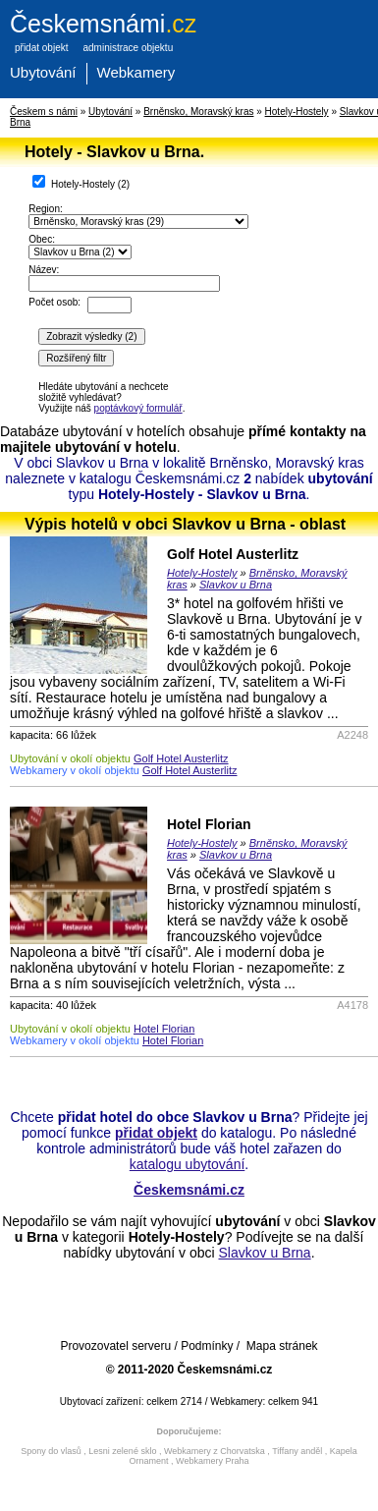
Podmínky (207, 1346)
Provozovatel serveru (115, 1346)
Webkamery (136, 72)
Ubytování (43, 72)
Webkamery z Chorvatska (214, 1451)
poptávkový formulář (138, 408)
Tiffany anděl (297, 1451)
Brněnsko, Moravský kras (198, 111)
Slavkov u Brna (235, 584)
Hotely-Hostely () (81, 182)
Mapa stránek (282, 1346)
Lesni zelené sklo (122, 1451)
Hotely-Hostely (297, 111)
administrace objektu (127, 47)
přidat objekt (41, 47)
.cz (103, 23)
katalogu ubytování (187, 1164)
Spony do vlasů (51, 1451)
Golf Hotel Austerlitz (232, 554)
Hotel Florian (209, 824)
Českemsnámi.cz (189, 1190)
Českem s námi (44, 111)
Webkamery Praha (212, 1461)
